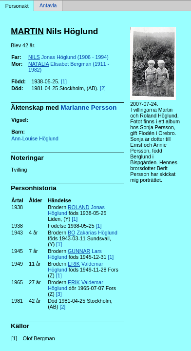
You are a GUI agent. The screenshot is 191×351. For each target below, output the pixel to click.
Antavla (48, 6)
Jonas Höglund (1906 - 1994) (68, 57)
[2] (103, 88)
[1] (64, 81)
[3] (59, 294)
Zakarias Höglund (92, 232)
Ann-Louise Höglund (34, 138)
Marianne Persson (89, 107)
